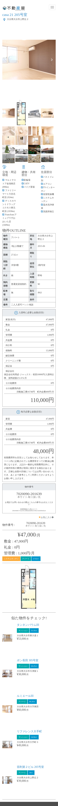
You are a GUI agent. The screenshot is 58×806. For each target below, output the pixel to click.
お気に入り (46, 517)
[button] (6, 59)
